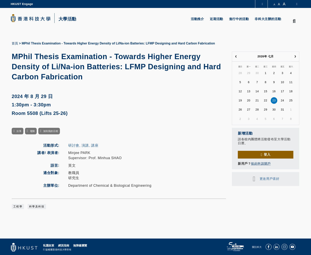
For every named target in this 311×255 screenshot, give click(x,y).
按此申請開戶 (261, 163)
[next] (295, 56)
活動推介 (197, 19)
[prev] (236, 56)
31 (282, 109)
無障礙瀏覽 (80, 245)
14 (257, 91)
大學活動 (67, 19)
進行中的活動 (239, 19)
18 (291, 91)
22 (265, 100)
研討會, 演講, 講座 (83, 145)
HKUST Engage (22, 4)
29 (248, 73)
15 (265, 91)
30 (257, 73)
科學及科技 (36, 206)
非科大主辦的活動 (268, 19)
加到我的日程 (50, 131)
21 (257, 100)
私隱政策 (48, 245)
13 (248, 91)
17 (282, 91)
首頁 (15, 43)
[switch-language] (294, 4)
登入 (267, 154)
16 (274, 91)
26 (240, 109)
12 (240, 91)
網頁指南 (63, 245)
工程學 (17, 206)
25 (291, 100)
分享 (18, 131)
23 (274, 100)
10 (282, 82)
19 (240, 100)
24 (282, 100)
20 (248, 100)
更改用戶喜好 (269, 178)
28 (240, 73)
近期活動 (216, 19)
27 (248, 109)
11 (291, 82)
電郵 (32, 131)
